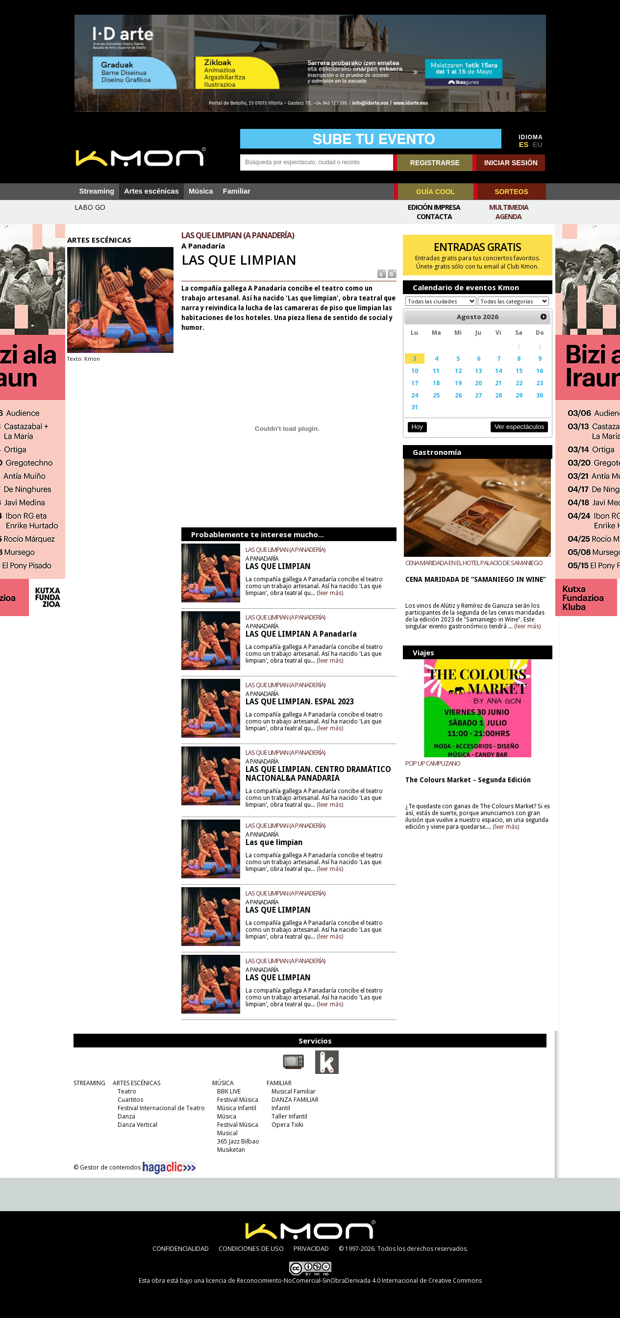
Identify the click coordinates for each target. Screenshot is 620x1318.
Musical (225, 1133)
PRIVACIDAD (311, 1248)
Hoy (415, 436)
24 (412, 404)
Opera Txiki (285, 1124)
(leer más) (332, 593)
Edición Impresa (434, 207)
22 (515, 392)
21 (495, 392)
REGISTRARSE (435, 163)
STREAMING (87, 1083)
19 (455, 392)
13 (475, 380)
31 (412, 416)
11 (434, 380)
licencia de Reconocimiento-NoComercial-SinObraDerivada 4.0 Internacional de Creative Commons (344, 1280)
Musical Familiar (292, 1091)
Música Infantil (234, 1108)
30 (535, 404)
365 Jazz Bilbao (236, 1141)
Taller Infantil (287, 1116)
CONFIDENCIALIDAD (180, 1248)
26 (455, 404)
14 (495, 380)
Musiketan (229, 1149)
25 (434, 404)
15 (515, 380)
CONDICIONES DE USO (251, 1248)
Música (201, 191)
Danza (124, 1116)
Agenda (508, 216)
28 (495, 404)
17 (412, 392)
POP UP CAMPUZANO (430, 772)
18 (434, 392)
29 (515, 404)
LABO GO (89, 207)
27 (475, 404)
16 (535, 380)
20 (475, 392)
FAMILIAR (277, 1083)
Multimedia (508, 207)
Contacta (434, 216)
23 (535, 392)
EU (538, 145)
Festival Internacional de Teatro (159, 1108)
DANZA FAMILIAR (293, 1099)
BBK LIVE (227, 1091)
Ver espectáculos (515, 436)
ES (524, 145)
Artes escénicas (151, 191)
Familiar (236, 191)
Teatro (125, 1091)
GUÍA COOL (435, 192)
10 (412, 380)
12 (455, 380)
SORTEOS (511, 192)
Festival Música (235, 1099)
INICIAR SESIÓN (511, 163)
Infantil (279, 1108)
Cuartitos (128, 1099)
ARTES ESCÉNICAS (134, 1083)
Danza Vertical (135, 1124)
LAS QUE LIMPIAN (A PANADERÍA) (287, 549)
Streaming (97, 191)
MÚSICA (221, 1083)
